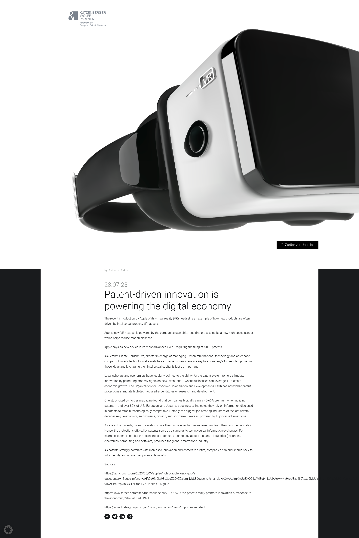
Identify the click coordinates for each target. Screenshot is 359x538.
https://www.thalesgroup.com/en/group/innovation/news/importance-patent (154, 507)
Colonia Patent (119, 270)
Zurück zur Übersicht (297, 245)
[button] (8, 529)
